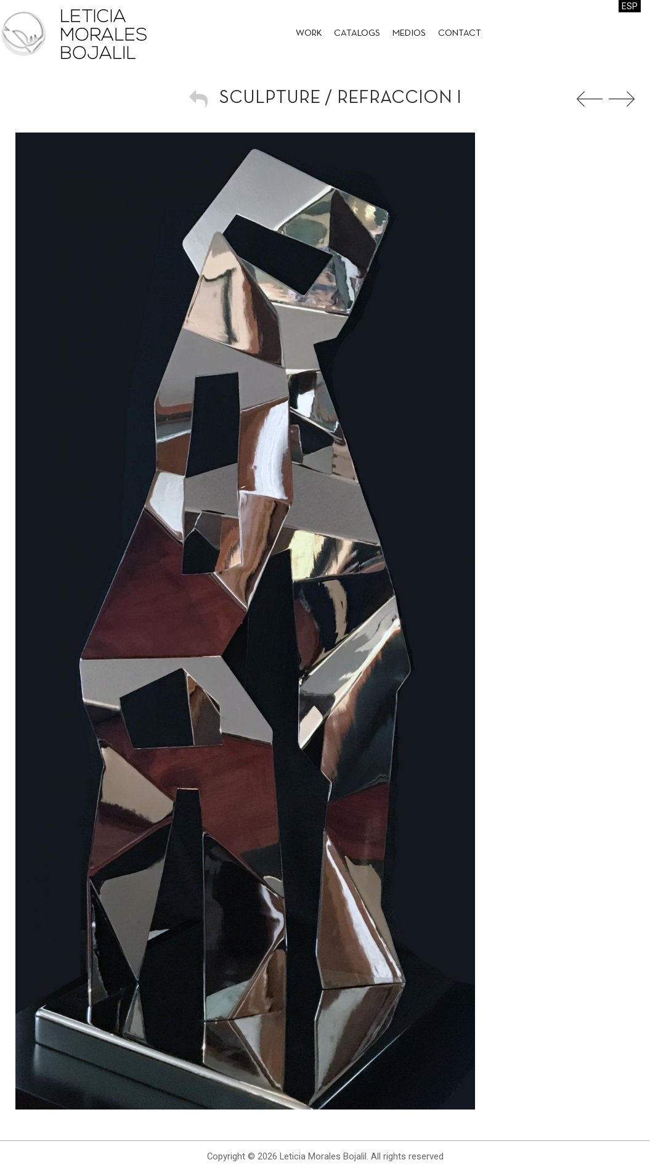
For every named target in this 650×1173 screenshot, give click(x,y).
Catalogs (357, 34)
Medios (409, 34)
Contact (459, 34)
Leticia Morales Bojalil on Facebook (616, 34)
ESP (630, 6)
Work (309, 34)
